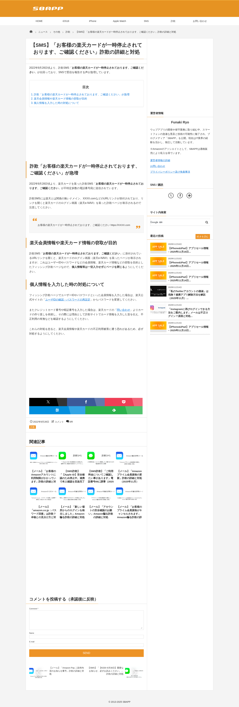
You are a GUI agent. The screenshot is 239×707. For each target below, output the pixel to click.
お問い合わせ (200, 21)
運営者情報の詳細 (160, 160)
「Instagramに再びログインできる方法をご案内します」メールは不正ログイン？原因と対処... (189, 312)
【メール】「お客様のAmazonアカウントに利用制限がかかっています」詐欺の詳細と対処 (43, 478)
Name (31, 633)
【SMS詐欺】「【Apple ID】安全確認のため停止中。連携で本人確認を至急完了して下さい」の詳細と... (72, 478)
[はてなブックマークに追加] (57, 410)
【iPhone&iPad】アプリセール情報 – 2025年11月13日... (188, 328)
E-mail (31, 642)
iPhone (92, 21)
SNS (146, 21)
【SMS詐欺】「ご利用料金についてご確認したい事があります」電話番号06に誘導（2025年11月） (101, 478)
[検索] (176, 222)
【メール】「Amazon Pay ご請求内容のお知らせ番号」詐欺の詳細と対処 (66, 671)
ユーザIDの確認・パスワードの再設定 (67, 299)
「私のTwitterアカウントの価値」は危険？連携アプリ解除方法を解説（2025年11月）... (188, 295)
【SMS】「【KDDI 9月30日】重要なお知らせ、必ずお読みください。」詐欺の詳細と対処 (105, 671)
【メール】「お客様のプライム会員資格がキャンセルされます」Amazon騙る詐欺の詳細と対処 (129, 513)
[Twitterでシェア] (48, 402)
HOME (39, 21)
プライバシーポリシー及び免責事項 (170, 171)
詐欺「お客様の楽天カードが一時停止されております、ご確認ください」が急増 (81, 94)
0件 (71, 421)
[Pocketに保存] (124, 402)
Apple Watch (119, 21)
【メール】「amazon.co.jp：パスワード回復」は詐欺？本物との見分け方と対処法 (43, 513)
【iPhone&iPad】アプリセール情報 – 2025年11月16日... (188, 250)
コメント (59, 421)
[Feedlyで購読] (114, 410)
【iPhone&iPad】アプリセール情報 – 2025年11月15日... (188, 264)
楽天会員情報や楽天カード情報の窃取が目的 (60, 98)
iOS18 (66, 21)
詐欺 (173, 21)
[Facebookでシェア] (86, 402)
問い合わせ (123, 309)
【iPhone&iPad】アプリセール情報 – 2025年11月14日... (188, 278)
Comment (33, 609)
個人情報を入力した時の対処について (56, 102)
